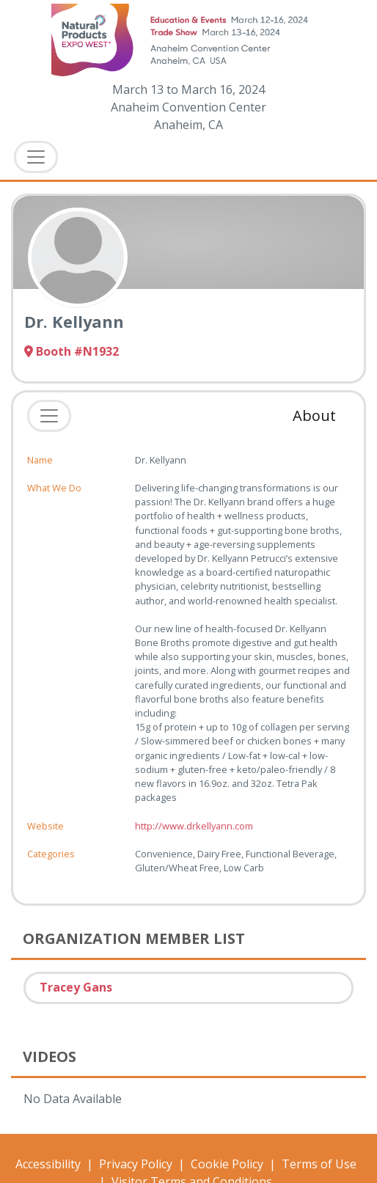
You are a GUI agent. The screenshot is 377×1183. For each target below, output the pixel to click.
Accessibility (48, 1164)
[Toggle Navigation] (36, 157)
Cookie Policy (227, 1164)
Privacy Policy (135, 1164)
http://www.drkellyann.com (194, 825)
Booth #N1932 (71, 351)
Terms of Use (319, 1164)
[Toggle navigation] (49, 416)
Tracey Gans (76, 987)
